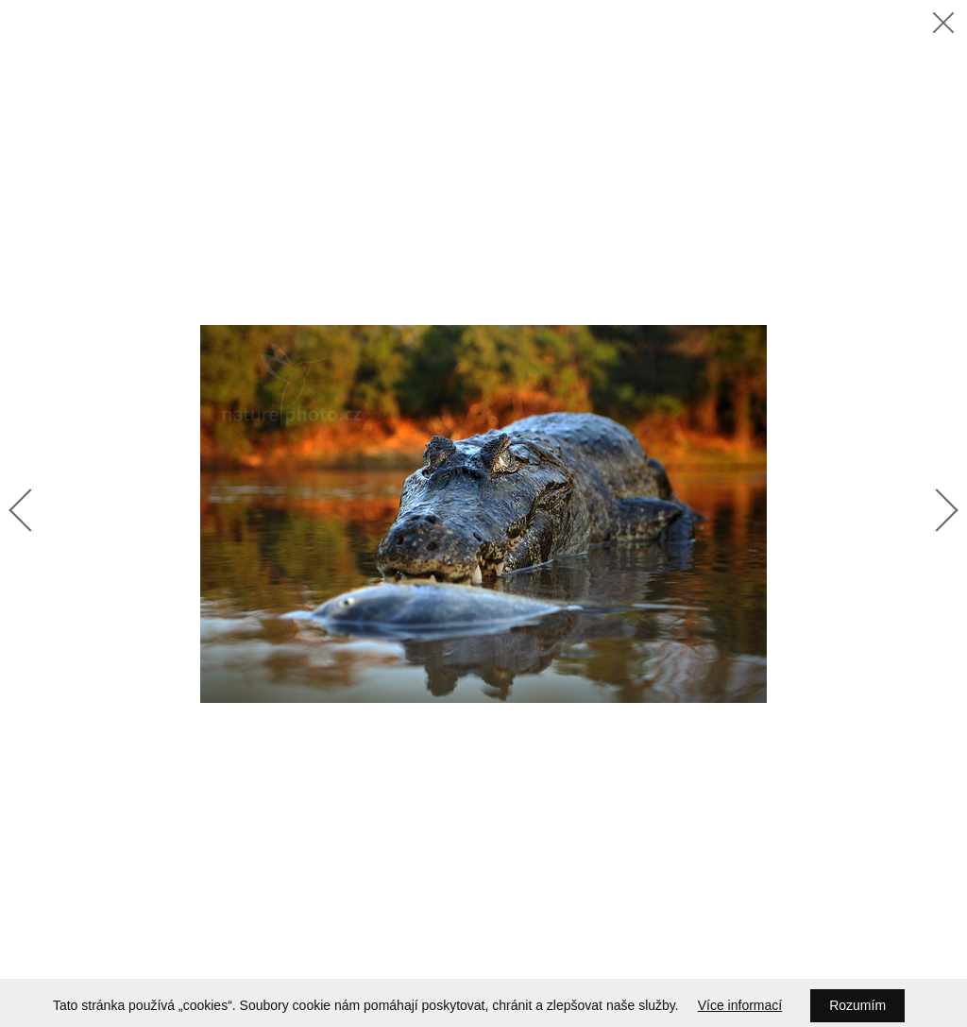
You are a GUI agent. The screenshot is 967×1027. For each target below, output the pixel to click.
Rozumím (857, 1005)
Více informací (740, 1005)
